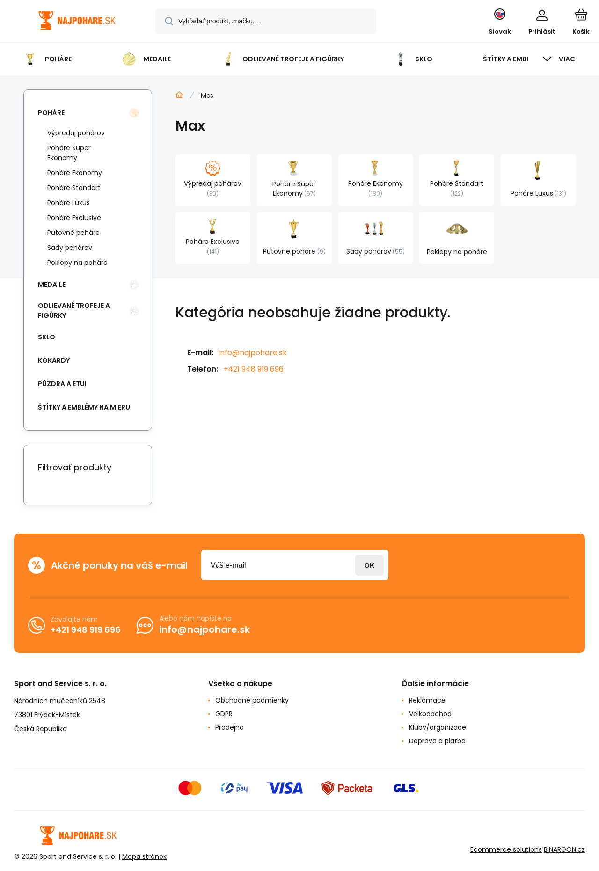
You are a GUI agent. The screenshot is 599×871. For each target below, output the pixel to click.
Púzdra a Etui (62, 383)
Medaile (52, 284)
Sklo (46, 337)
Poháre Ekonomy (74, 172)
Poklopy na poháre (77, 262)
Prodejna (229, 727)
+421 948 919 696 (253, 369)
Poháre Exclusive (74, 217)
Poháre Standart (74, 187)
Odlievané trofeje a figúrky (74, 310)
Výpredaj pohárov (76, 133)
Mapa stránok (144, 856)
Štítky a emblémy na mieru (84, 407)
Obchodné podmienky (252, 700)
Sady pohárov (69, 247)
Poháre (51, 112)
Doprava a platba (437, 741)
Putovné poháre (73, 232)
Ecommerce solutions (506, 849)
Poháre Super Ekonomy (69, 152)
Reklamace (427, 700)
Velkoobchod (430, 713)
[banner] (77, 22)
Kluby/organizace (437, 727)
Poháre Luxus (68, 202)
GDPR (224, 713)
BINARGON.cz (564, 849)
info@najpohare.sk (253, 352)
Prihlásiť (369, 565)
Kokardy (54, 360)
